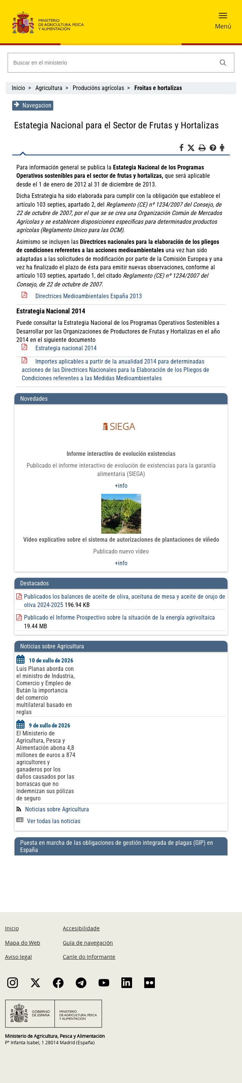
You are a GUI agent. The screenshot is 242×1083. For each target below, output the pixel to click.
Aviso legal (18, 956)
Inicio (18, 88)
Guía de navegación (88, 942)
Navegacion (32, 105)
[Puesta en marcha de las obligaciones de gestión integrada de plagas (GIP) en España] (121, 876)
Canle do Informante (89, 956)
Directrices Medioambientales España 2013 (88, 296)
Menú (223, 26)
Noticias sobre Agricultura (56, 809)
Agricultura (48, 88)
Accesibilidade (81, 928)
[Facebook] (184, 148)
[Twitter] (193, 148)
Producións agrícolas (98, 88)
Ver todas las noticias (48, 821)
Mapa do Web (22, 942)
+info (121, 485)
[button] (223, 17)
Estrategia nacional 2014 (65, 348)
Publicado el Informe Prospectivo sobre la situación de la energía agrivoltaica (118, 617)
